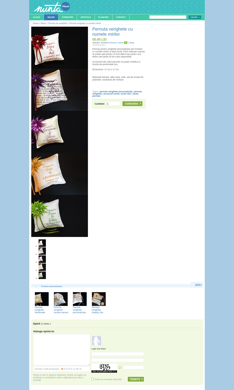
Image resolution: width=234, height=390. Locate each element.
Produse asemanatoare (51, 286)
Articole (86, 17)
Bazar (51, 17)
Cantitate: (107, 104)
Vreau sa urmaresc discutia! (106, 379)
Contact (121, 17)
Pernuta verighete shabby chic (97, 310)
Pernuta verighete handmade (40, 310)
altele (198, 284)
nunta (135, 94)
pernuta (96, 96)
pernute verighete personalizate (116, 91)
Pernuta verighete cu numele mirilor (85, 23)
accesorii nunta (111, 94)
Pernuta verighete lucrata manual (61, 310)
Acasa (36, 17)
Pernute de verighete (57, 23)
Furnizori (67, 17)
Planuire (103, 17)
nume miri (126, 94)
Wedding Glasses (109, 43)
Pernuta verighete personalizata (79, 310)
